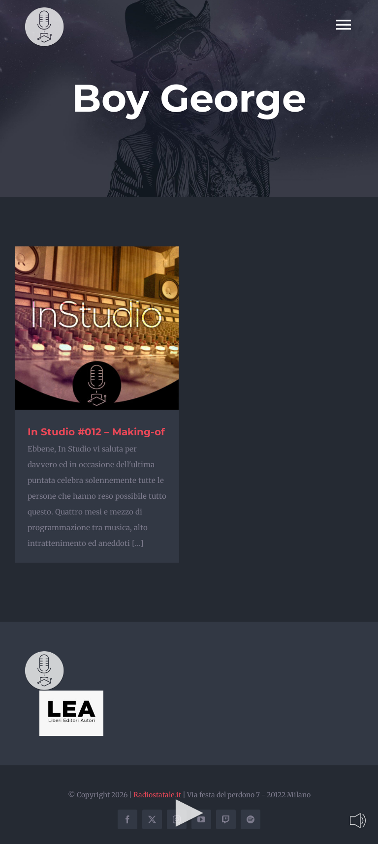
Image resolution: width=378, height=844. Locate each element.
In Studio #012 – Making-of (96, 432)
